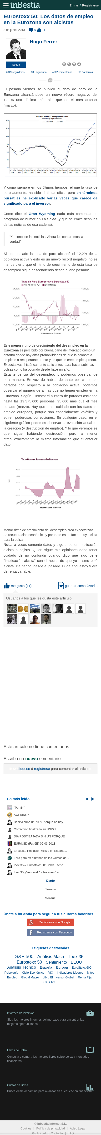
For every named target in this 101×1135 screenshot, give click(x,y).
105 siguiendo (38, 72)
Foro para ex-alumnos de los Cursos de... (41, 858)
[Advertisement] (50, 683)
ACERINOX (22, 815)
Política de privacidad (50, 1128)
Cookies (25, 1128)
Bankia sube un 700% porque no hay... (39, 822)
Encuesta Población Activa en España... (40, 851)
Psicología (11, 972)
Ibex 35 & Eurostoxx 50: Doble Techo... (40, 865)
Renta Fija (84, 977)
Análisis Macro (51, 956)
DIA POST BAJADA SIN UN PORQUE (39, 836)
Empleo (12, 977)
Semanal (50, 889)
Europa (62, 967)
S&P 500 (24, 956)
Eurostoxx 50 (29, 962)
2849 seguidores (15, 72)
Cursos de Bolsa (50, 1086)
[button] (16, 64)
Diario (50, 880)
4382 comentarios (62, 72)
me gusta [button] (14, 586)
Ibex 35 (76, 956)
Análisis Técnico (21, 967)
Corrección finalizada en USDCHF (36, 829)
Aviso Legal (77, 1128)
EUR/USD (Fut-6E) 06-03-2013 (34, 843)
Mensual (50, 898)
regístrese (42, 769)
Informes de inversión (50, 1013)
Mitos (90, 972)
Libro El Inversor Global (58, 977)
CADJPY (49, 982)
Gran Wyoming (42, 214)
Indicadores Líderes (70, 972)
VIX (50, 972)
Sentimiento (56, 962)
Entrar (74, 5)
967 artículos (86, 72)
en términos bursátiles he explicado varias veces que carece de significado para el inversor (50, 198)
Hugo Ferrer (43, 41)
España (46, 967)
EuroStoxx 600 (81, 967)
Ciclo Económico (33, 972)
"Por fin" (19, 807)
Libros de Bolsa (50, 1049)
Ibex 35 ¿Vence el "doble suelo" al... (38, 872)
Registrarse (90, 5)
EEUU (76, 962)
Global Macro (30, 977)
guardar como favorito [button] (77, 586)
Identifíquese (20, 769)
